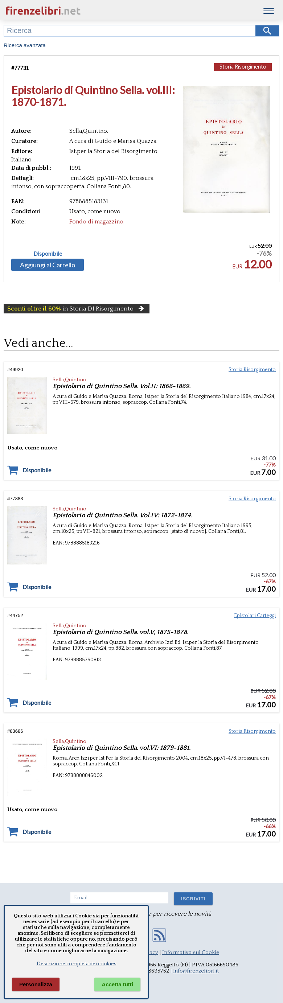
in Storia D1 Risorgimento (76, 308)
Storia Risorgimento (243, 66)
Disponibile (47, 253)
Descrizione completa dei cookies (76, 964)
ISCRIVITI (193, 898)
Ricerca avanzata (25, 45)
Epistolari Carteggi (255, 615)
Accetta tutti (117, 984)
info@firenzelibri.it (196, 971)
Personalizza (35, 984)
